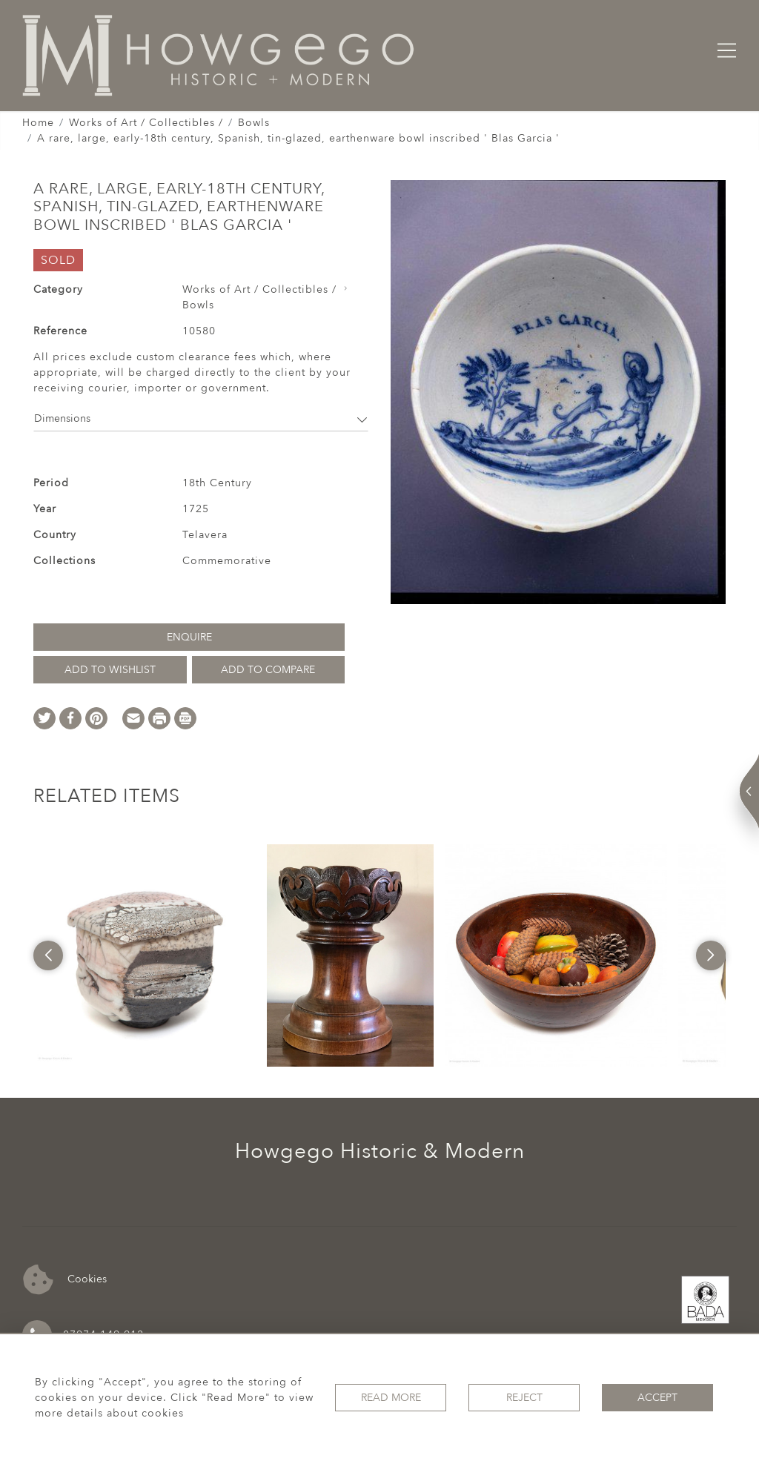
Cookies (65, 1280)
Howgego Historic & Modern (380, 1151)
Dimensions (201, 418)
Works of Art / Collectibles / (146, 123)
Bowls (254, 123)
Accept (657, 1398)
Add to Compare (268, 670)
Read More (391, 1398)
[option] (144, 955)
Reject (524, 1398)
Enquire (189, 637)
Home (38, 123)
